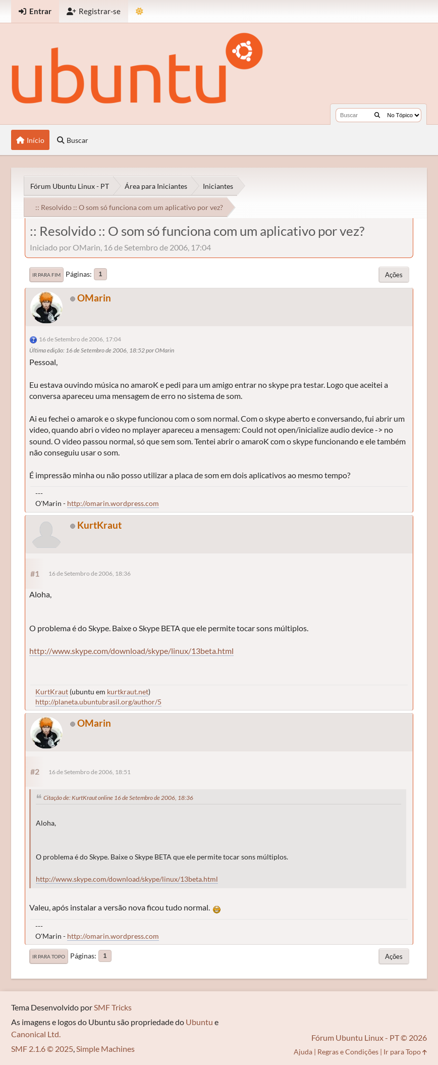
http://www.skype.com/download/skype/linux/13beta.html (131, 650)
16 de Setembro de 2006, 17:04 (80, 339)
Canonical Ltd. (36, 1034)
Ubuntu (199, 1022)
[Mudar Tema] (139, 11)
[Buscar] (377, 115)
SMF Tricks (113, 1007)
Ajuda (303, 1051)
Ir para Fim (46, 275)
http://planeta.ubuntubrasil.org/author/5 (98, 701)
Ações (394, 275)
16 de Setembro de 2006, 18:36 (89, 573)
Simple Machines (105, 1048)
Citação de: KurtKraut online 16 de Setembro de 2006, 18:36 (118, 797)
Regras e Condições (347, 1051)
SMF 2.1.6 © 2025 (42, 1048)
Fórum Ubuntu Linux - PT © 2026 (369, 1037)
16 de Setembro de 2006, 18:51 (89, 772)
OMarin (94, 297)
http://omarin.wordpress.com (113, 503)
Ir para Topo (48, 956)
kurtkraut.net (127, 691)
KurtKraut (99, 525)
